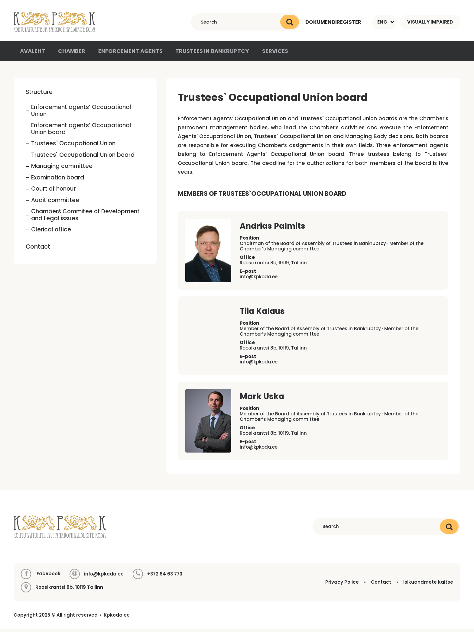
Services (268, 54)
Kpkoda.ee (117, 618)
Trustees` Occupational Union (73, 147)
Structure (39, 95)
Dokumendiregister (333, 21)
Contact (38, 250)
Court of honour (53, 192)
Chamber (70, 54)
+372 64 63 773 (164, 577)
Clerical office (51, 233)
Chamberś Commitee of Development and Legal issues (85, 218)
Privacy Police (342, 585)
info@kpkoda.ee (259, 280)
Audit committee (55, 203)
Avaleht (32, 54)
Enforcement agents (128, 54)
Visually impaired (430, 22)
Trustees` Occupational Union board (83, 158)
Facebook (40, 577)
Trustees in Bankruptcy (207, 54)
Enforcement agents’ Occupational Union (81, 114)
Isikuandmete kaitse (428, 585)
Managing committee (62, 170)
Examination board (57, 181)
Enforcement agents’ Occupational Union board (81, 132)
